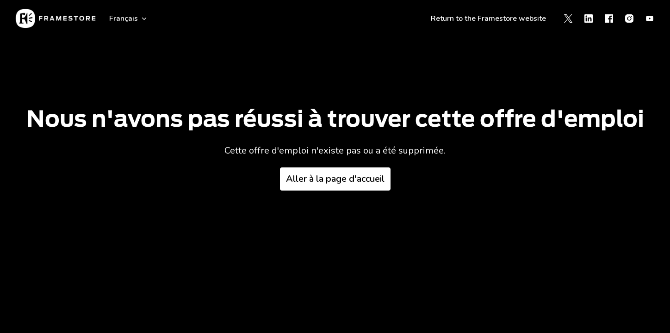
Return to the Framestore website (488, 18)
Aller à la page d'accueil (335, 179)
